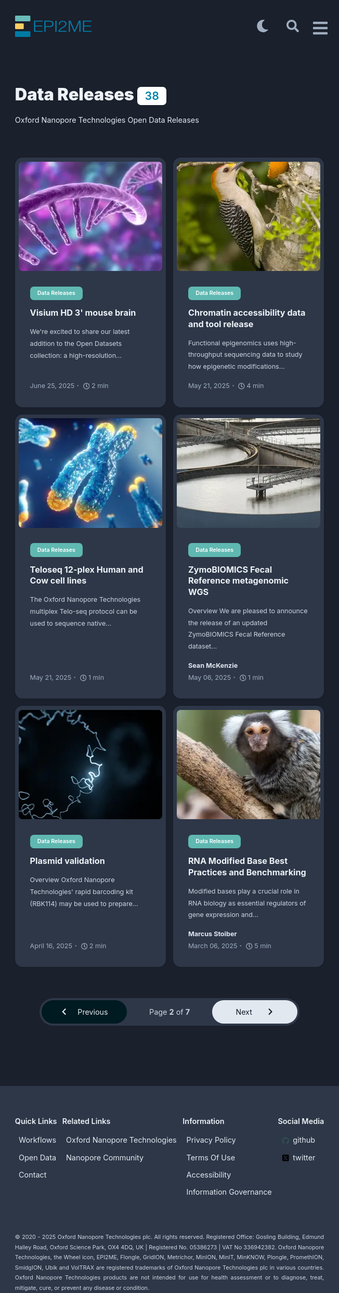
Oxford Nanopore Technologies (121, 1139)
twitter (299, 1157)
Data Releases (56, 293)
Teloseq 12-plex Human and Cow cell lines (87, 575)
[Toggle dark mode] (262, 26)
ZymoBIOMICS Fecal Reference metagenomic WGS (238, 580)
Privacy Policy (211, 1139)
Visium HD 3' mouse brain (83, 312)
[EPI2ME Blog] (133, 26)
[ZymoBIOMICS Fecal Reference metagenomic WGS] (248, 472)
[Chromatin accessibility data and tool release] (248, 216)
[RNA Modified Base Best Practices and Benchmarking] (248, 764)
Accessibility (209, 1174)
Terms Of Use (211, 1157)
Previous (84, 1011)
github (298, 1139)
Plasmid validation (67, 861)
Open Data (37, 1157)
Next (255, 1011)
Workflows (37, 1139)
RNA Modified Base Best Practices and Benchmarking (247, 867)
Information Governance (229, 1191)
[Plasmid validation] (90, 764)
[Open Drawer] (317, 26)
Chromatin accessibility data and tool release (246, 318)
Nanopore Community (105, 1157)
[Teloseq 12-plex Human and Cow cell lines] (90, 472)
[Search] (292, 26)
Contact (32, 1174)
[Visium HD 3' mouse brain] (90, 216)
